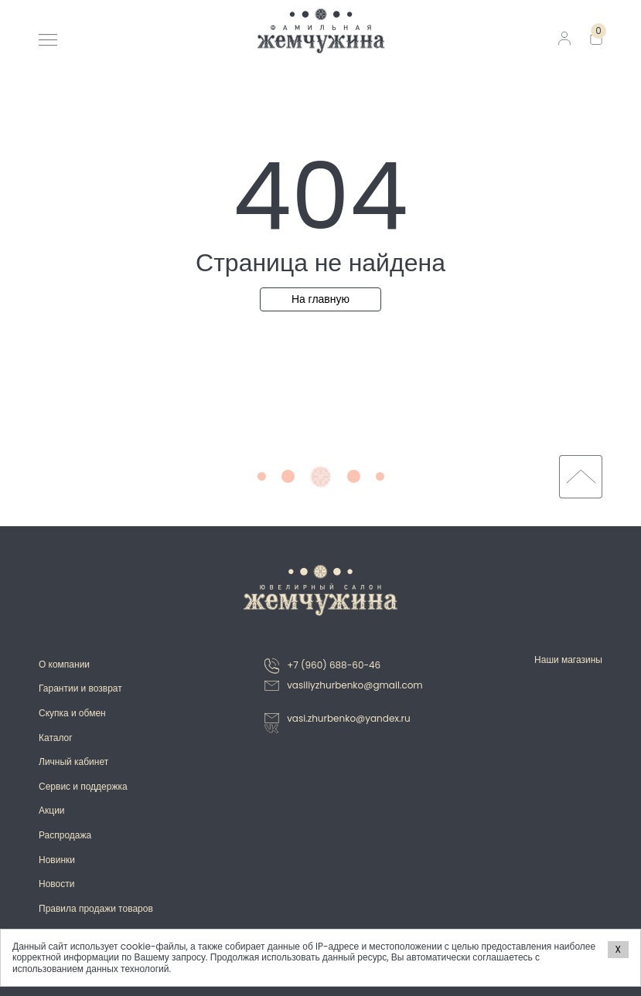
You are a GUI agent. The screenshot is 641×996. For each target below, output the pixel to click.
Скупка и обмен (72, 712)
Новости (56, 883)
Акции (52, 810)
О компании (64, 664)
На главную (320, 299)
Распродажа (65, 834)
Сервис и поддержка (83, 786)
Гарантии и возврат (80, 688)
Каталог (56, 737)
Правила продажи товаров (96, 908)
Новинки (57, 859)
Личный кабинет (73, 761)
